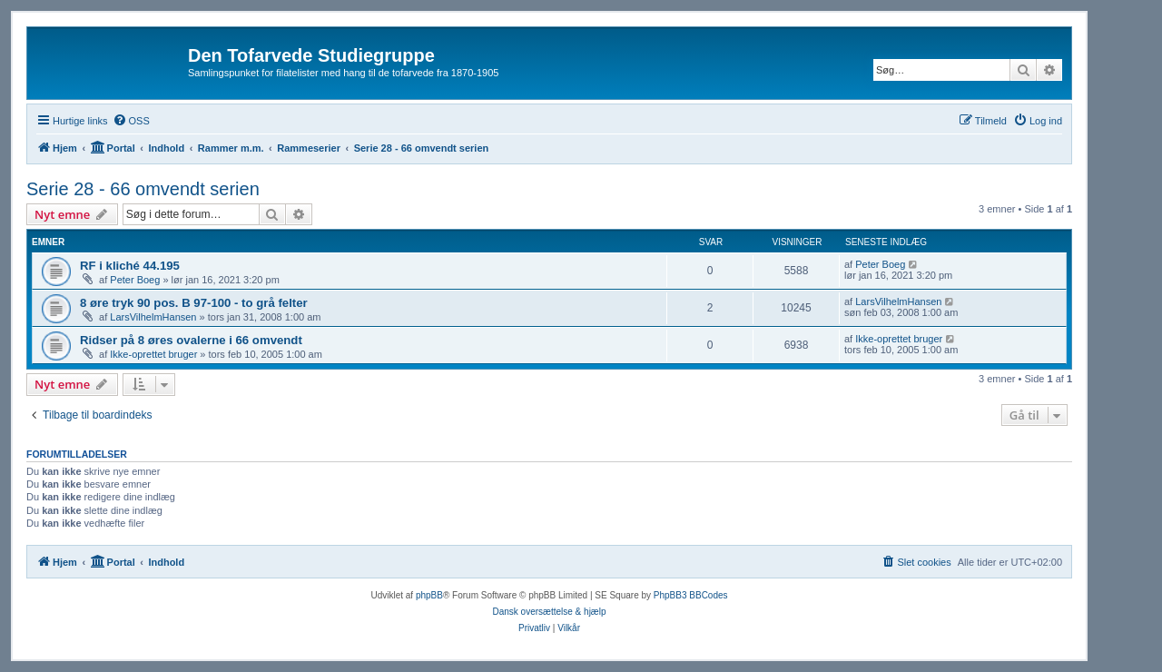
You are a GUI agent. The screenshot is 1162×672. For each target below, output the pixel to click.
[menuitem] (131, 121)
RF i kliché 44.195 (130, 265)
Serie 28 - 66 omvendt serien (143, 189)
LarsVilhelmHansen (153, 316)
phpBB (429, 595)
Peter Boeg (135, 279)
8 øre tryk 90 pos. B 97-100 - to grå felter (194, 303)
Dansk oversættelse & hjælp (549, 612)
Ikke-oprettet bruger (153, 354)
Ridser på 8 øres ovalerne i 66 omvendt (191, 340)
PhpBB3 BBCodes (691, 595)
